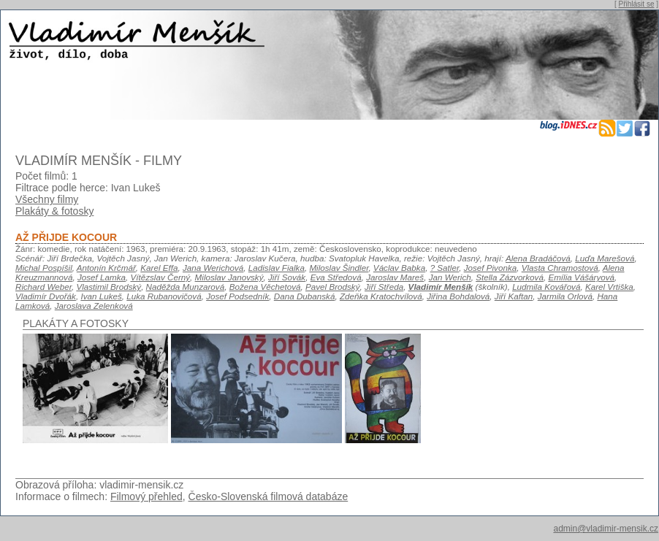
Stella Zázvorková (510, 277)
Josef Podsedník (237, 296)
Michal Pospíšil (43, 267)
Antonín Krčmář (106, 267)
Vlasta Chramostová (560, 267)
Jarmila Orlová (565, 296)
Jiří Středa (384, 286)
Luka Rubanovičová (163, 296)
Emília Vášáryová (581, 277)
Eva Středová (336, 277)
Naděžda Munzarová (185, 286)
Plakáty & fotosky (54, 211)
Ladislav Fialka (276, 267)
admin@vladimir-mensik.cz (605, 528)
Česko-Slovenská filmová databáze (268, 496)
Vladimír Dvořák (45, 296)
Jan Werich (450, 277)
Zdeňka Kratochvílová (381, 296)
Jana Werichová (213, 267)
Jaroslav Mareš (395, 277)
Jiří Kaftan (514, 296)
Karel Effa (159, 267)
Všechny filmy (46, 199)
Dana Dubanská (304, 296)
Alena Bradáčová (538, 258)
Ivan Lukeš (100, 296)
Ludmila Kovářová (546, 286)
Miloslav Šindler (338, 267)
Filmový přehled (146, 496)
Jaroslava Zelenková (94, 305)
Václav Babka (399, 267)
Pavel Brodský (332, 286)
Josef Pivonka (490, 267)
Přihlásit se (637, 4)
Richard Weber (43, 286)
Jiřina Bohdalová (458, 296)
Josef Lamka (101, 277)
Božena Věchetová (265, 286)
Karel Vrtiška (609, 286)
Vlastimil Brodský (108, 286)
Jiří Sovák (286, 277)
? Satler (445, 267)
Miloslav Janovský (229, 277)
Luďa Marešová (604, 258)
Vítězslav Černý (160, 277)
